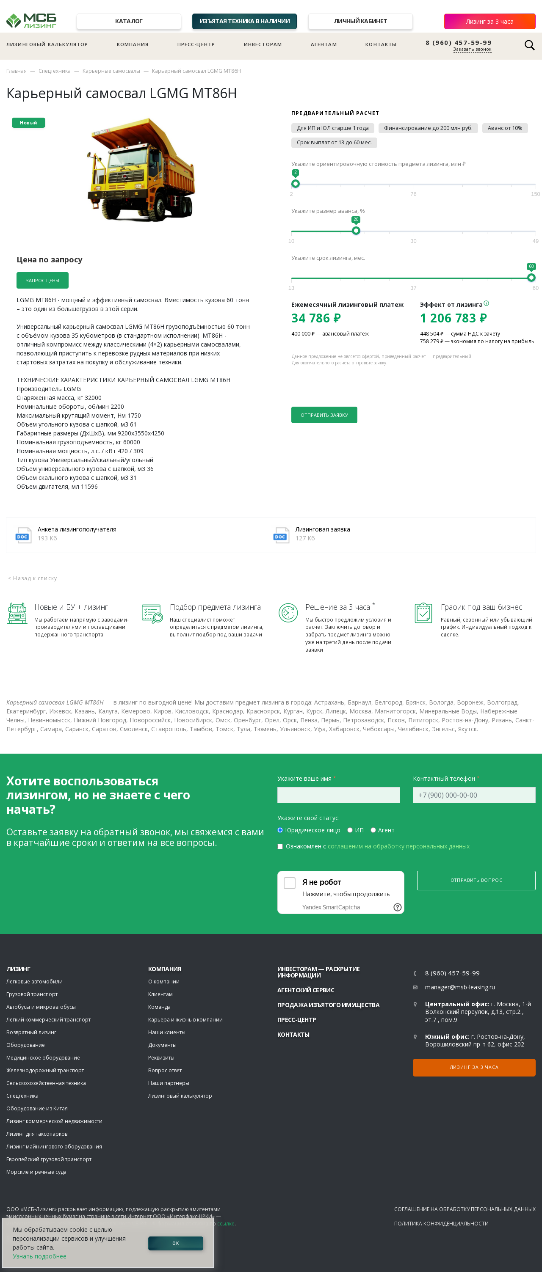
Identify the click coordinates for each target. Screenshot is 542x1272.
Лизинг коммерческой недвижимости (54, 1121)
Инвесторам (263, 44)
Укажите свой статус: (308, 818)
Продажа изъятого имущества (328, 1005)
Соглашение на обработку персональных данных (465, 1209)
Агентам (324, 44)
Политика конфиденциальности (441, 1223)
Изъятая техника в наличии (244, 21)
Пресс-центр (196, 44)
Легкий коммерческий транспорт (48, 1019)
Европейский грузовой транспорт (48, 1159)
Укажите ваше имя (304, 778)
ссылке (226, 1223)
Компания (133, 44)
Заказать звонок (473, 49)
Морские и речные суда (36, 1172)
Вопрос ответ (165, 1070)
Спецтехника (55, 70)
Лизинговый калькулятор (47, 44)
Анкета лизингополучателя (77, 529)
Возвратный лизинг (31, 1032)
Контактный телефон (444, 778)
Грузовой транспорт (32, 994)
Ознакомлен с (378, 846)
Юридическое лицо (312, 830)
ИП (359, 830)
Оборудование (25, 1045)
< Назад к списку (32, 578)
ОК (175, 1243)
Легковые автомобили (34, 981)
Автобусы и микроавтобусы (41, 1006)
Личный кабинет (360, 21)
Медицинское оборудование (43, 1057)
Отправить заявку (324, 415)
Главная (16, 70)
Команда (159, 1006)
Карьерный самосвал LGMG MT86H (196, 70)
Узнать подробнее (39, 1256)
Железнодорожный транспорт (45, 1070)
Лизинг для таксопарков (36, 1133)
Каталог (128, 21)
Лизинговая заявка (323, 529)
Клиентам (160, 994)
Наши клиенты (166, 1032)
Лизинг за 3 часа (490, 21)
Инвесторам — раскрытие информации (318, 972)
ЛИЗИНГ (18, 969)
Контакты (381, 44)
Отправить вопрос (477, 880)
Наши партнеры (168, 1083)
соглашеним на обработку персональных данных (399, 846)
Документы (162, 1045)
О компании (164, 981)
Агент (386, 830)
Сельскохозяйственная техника (46, 1083)
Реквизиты (161, 1057)
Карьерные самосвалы (111, 70)
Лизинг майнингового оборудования (54, 1146)
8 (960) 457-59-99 (459, 42)
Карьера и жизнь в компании (185, 1019)
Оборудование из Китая (37, 1108)
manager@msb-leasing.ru (460, 987)
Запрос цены (42, 280)
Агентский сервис (305, 990)
